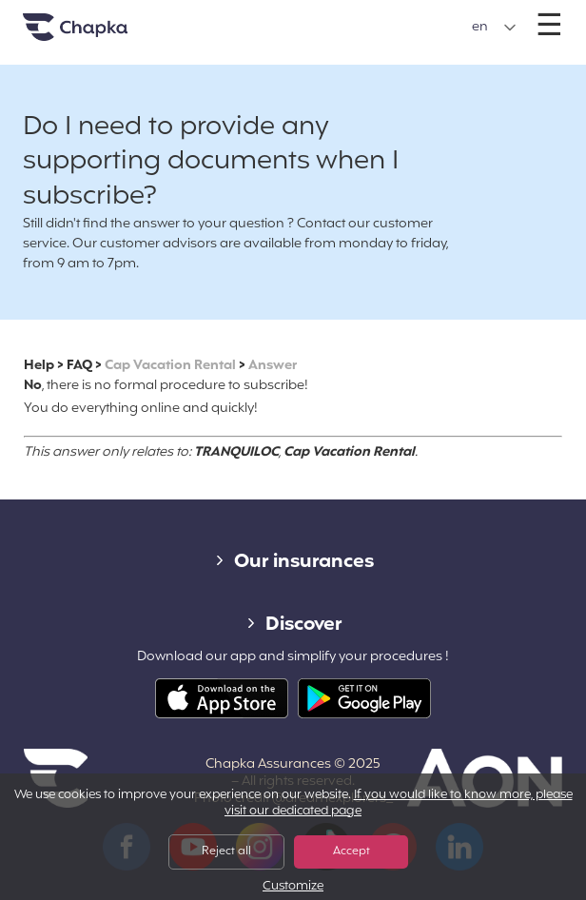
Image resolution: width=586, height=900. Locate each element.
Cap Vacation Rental (170, 366)
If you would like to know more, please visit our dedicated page (399, 803)
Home (99, 34)
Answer (272, 366)
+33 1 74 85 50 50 (292, 18)
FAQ (79, 366)
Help (39, 366)
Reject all (226, 851)
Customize (293, 887)
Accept (351, 851)
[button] (494, 27)
